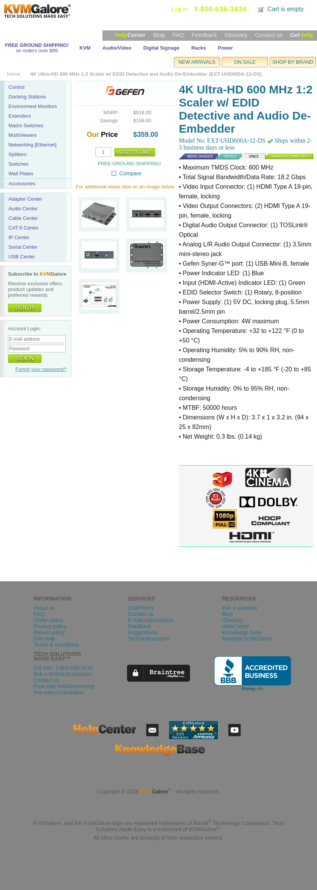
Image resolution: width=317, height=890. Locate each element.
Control (16, 87)
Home (13, 74)
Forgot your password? (40, 369)
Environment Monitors (32, 106)
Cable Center (23, 218)
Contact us (268, 35)
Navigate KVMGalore (247, 638)
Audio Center (23, 208)
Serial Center (23, 247)
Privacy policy (50, 626)
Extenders (19, 116)
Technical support (149, 638)
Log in (179, 9)
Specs (233, 155)
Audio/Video (117, 48)
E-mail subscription (150, 620)
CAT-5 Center (23, 228)
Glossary (236, 35)
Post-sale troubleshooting (64, 686)
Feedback (204, 35)
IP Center (19, 237)
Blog (159, 35)
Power (225, 48)
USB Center (21, 257)
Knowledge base (242, 632)
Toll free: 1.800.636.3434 (63, 668)
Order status (48, 620)
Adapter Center (25, 199)
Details (199, 155)
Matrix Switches (25, 125)
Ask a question (239, 608)
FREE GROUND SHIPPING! (37, 45)
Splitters (17, 154)
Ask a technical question (63, 674)
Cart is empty (285, 9)
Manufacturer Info (281, 155)
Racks (198, 48)
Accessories (21, 183)
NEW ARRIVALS (197, 62)
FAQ (178, 35)
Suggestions (142, 632)
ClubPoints (141, 608)
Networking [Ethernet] (32, 145)
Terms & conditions (56, 645)
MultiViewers (22, 135)
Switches (18, 164)
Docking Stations (27, 97)
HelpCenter (235, 626)
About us (44, 608)
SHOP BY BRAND (292, 62)
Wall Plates (20, 173)
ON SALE (245, 62)
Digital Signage (162, 48)
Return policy (49, 632)
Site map (44, 638)
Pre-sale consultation (59, 692)
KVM (85, 48)
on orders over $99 (37, 50)
